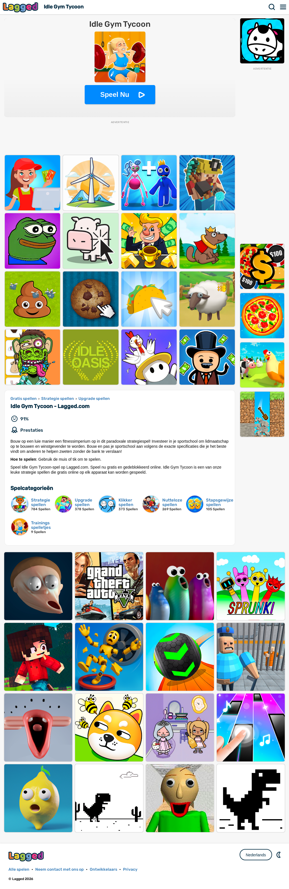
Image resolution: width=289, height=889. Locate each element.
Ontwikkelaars (103, 869)
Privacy (130, 869)
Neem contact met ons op (59, 869)
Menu (283, 7)
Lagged (21, 7)
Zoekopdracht (272, 7)
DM (279, 854)
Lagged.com (26, 856)
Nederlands (256, 855)
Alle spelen (18, 869)
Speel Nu (114, 94)
